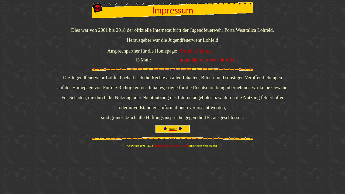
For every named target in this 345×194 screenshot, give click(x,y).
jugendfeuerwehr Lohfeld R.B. (170, 145)
